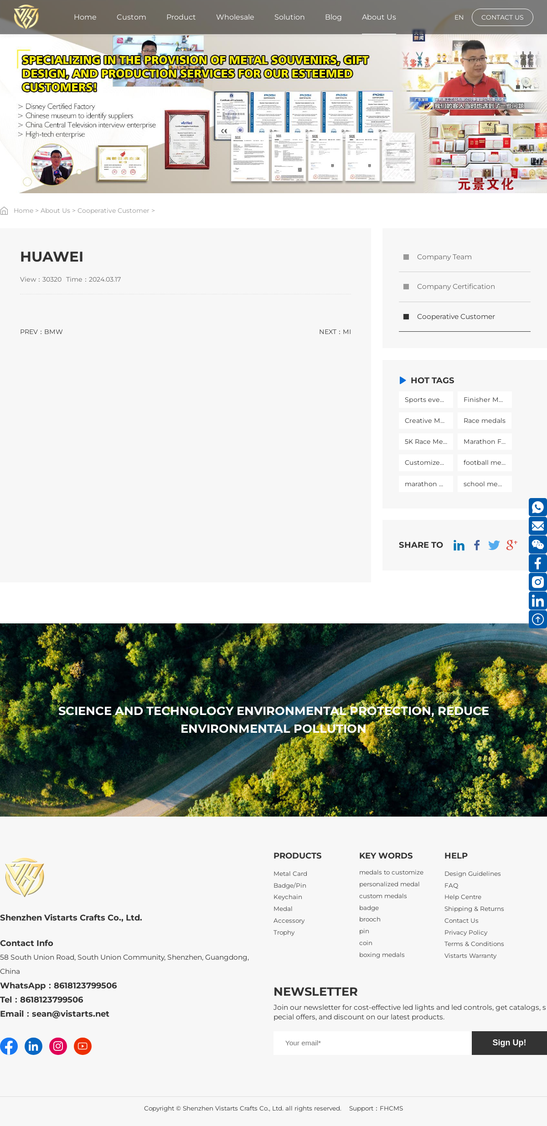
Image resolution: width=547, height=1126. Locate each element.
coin (365, 947)
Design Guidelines (472, 873)
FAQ (451, 885)
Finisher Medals (488, 400)
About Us (55, 210)
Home (23, 210)
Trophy (284, 932)
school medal (486, 484)
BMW (53, 332)
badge (369, 912)
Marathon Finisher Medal (488, 441)
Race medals (485, 420)
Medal (283, 908)
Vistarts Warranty (470, 955)
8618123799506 (85, 986)
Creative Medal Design (429, 420)
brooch (370, 924)
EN (459, 17)
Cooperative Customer (113, 210)
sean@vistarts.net (70, 1014)
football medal (487, 462)
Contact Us (461, 920)
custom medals (383, 901)
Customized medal (429, 462)
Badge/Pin (290, 885)
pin (364, 936)
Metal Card (290, 873)
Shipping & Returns (474, 908)
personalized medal (389, 889)
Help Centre (462, 896)
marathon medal (429, 484)
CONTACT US (502, 17)
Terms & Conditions (474, 943)
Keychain (288, 896)
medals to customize (391, 877)
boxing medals (382, 959)
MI (347, 332)
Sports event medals (429, 400)
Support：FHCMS (376, 1108)
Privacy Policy (465, 932)
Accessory (289, 920)
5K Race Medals (429, 441)
